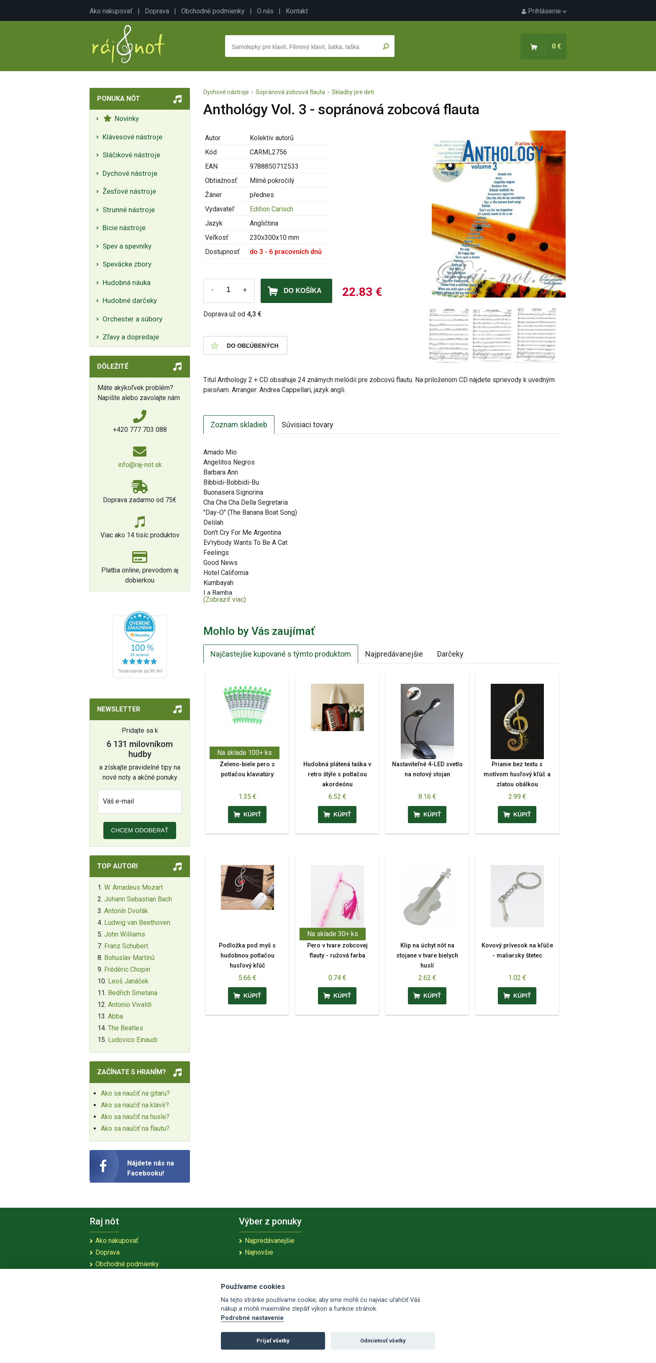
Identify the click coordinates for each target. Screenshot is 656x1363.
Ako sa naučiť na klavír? (135, 1105)
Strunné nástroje (128, 209)
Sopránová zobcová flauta (290, 92)
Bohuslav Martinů (129, 958)
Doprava (157, 11)
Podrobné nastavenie (252, 1318)
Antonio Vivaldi (129, 1005)
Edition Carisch (271, 209)
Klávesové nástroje (132, 137)
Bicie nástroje (124, 227)
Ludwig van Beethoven (137, 923)
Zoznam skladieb (238, 424)
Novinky (121, 118)
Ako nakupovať (111, 11)
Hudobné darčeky (129, 300)
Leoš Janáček (128, 981)
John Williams (124, 934)
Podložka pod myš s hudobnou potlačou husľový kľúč (247, 955)
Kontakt (297, 11)
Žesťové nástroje (129, 191)
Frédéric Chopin (127, 969)
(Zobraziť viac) (224, 599)
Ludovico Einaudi (132, 1040)
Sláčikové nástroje (131, 155)
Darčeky (450, 653)
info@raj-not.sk (140, 465)
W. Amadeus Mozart (133, 887)
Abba (115, 1016)
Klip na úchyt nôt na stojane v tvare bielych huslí (427, 955)
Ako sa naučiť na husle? (135, 1117)
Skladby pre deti (353, 92)
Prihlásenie (543, 11)
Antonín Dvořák (126, 911)
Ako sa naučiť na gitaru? (135, 1093)
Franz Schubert (126, 946)
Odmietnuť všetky (383, 1340)
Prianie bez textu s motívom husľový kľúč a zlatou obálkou (517, 774)
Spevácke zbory (126, 264)
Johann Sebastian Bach (138, 899)
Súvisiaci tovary (307, 424)
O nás (265, 11)
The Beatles (125, 1028)
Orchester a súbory (132, 319)
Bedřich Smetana (132, 993)
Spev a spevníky (126, 246)
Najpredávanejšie (394, 653)
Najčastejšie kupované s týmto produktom (280, 653)
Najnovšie (259, 1252)
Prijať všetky (273, 1340)
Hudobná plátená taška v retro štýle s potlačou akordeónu (337, 774)
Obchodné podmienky (213, 11)
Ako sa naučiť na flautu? (135, 1128)
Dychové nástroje (129, 173)
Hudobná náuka (126, 282)
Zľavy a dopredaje (130, 337)
